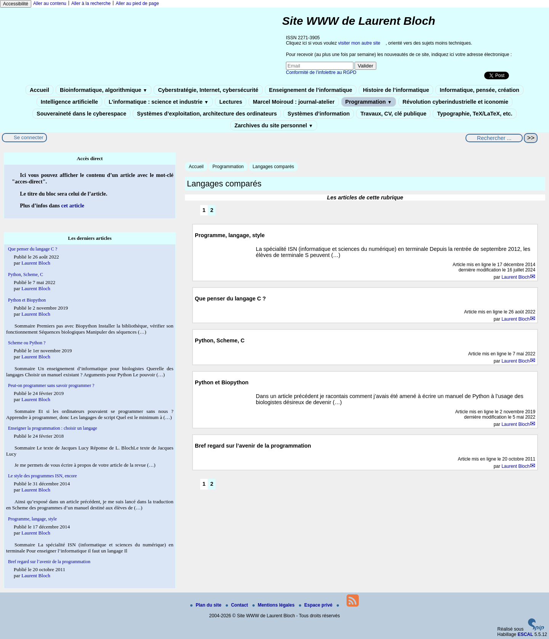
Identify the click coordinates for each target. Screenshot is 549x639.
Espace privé (316, 605)
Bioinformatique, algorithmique (103, 90)
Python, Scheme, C (25, 274)
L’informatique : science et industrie (159, 102)
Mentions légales (274, 605)
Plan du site (206, 605)
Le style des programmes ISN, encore (42, 475)
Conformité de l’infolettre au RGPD (321, 72)
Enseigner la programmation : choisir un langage (52, 428)
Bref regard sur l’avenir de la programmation (49, 561)
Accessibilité (15, 3)
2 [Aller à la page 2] (211, 210)
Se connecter (28, 137)
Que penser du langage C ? (32, 249)
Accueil (39, 90)
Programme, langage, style (32, 519)
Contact (237, 605)
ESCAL (525, 634)
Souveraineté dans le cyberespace (81, 114)
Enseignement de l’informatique (310, 90)
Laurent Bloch (515, 277)
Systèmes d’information (318, 114)
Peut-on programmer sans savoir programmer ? (51, 385)
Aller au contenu (49, 3)
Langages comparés (273, 166)
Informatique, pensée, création (479, 90)
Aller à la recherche (91, 3)
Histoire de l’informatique (396, 90)
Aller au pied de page (137, 3)
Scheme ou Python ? (26, 342)
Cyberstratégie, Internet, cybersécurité (208, 90)
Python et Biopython (27, 300)
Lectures (230, 102)
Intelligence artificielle (69, 102)
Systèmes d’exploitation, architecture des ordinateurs (207, 114)
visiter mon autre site (359, 43)
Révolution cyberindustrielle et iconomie (455, 102)
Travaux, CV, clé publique (393, 114)
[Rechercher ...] (494, 138)
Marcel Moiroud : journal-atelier (293, 102)
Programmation (368, 102)
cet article (72, 205)
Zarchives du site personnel (273, 125)
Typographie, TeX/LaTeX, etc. (474, 114)
